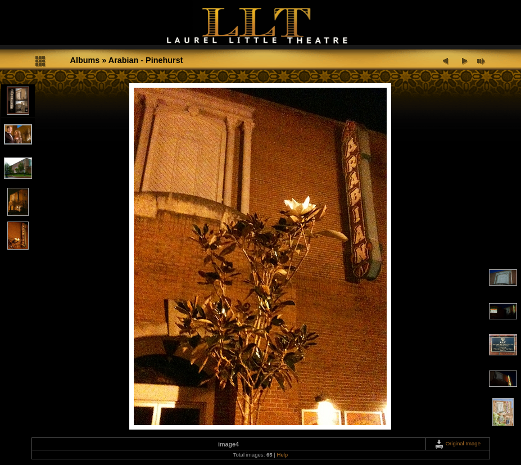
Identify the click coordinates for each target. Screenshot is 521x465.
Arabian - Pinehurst (145, 60)
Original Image (457, 443)
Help (282, 455)
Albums (85, 60)
